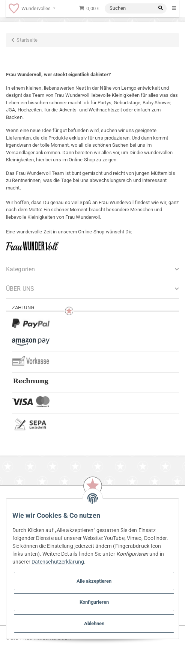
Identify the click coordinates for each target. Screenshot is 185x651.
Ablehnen (94, 623)
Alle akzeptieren (94, 581)
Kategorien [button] (20, 269)
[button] (92, 288)
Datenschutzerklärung (58, 562)
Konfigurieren (94, 602)
